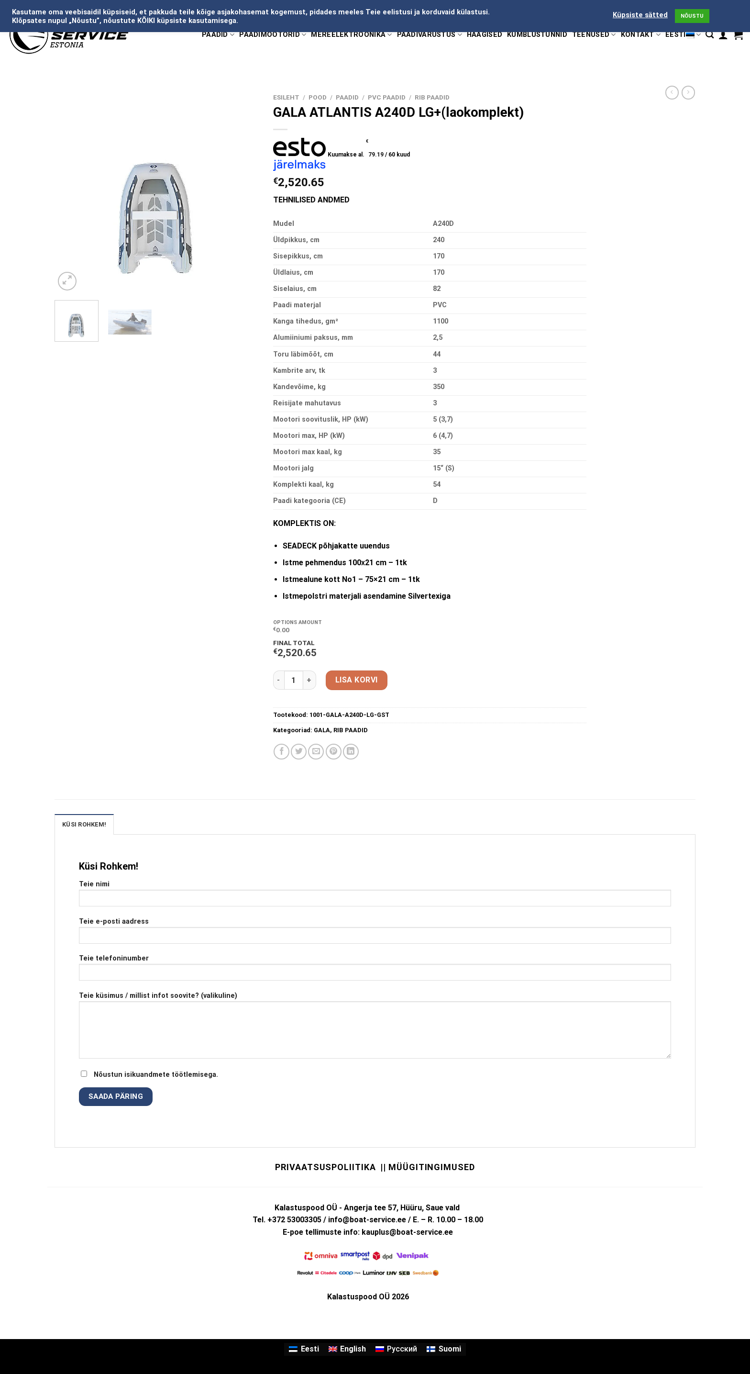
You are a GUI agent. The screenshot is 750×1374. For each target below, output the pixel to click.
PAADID (218, 34)
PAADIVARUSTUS (429, 34)
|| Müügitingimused (427, 1167)
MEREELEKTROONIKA (351, 34)
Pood (318, 97)
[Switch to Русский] (396, 1349)
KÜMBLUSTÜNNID (537, 35)
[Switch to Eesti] (303, 1349)
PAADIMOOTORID (272, 34)
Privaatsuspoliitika (325, 1167)
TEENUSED (594, 34)
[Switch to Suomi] (443, 1349)
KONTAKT (641, 34)
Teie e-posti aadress (375, 933)
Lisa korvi (356, 679)
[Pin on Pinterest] (334, 752)
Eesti (683, 34)
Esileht (286, 97)
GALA (322, 730)
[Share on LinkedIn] (351, 752)
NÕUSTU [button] (692, 16)
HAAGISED (484, 35)
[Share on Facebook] (281, 752)
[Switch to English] (347, 1349)
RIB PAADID (432, 97)
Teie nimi (375, 896)
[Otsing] (710, 35)
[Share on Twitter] (299, 752)
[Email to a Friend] (316, 752)
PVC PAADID (387, 97)
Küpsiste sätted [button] (640, 15)
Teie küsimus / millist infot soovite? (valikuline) (375, 1028)
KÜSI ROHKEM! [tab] (84, 824)
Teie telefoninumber (375, 970)
